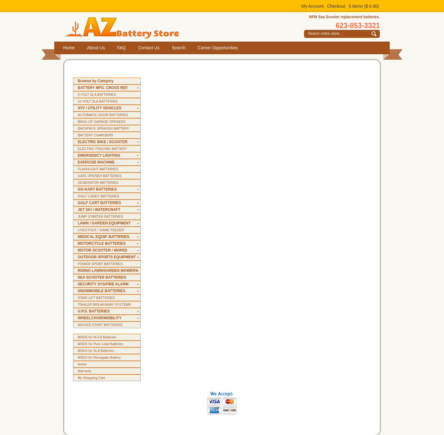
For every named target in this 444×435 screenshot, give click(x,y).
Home (69, 47)
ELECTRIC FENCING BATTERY (102, 149)
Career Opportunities (218, 47)
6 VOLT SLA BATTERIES (97, 94)
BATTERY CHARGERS (95, 135)
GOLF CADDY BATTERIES (98, 196)
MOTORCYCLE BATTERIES (102, 243)
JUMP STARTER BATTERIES (100, 216)
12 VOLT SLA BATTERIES (98, 101)
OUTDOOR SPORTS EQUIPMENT (107, 257)
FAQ (121, 47)
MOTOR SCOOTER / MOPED (102, 250)
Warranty (84, 371)
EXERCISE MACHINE (96, 162)
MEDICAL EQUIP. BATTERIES (103, 237)
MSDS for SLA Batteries (96, 350)
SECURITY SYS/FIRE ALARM (103, 284)
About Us (96, 47)
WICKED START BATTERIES (100, 325)
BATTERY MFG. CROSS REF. (103, 88)
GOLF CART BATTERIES (99, 203)
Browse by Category (95, 81)
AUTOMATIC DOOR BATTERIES (103, 115)
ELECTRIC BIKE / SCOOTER (102, 142)
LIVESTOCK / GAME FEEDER (101, 230)
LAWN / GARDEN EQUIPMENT (104, 223)
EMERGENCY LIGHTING (99, 155)
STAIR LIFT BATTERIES (96, 298)
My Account (312, 6)
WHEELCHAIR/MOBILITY (99, 318)
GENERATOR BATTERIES (98, 182)
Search (178, 47)
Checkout (336, 6)
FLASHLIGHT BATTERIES (98, 169)
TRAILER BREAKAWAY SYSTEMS (104, 304)
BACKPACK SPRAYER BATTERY (103, 128)
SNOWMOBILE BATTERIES (101, 291)
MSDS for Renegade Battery (99, 357)
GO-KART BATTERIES (97, 189)
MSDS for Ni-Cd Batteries (97, 337)
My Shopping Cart (91, 378)
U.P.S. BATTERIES (94, 311)
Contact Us (148, 47)
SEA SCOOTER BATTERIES (102, 277)
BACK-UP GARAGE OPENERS (102, 121)
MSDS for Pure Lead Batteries (100, 344)
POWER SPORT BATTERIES (100, 264)
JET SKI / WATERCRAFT (99, 209)
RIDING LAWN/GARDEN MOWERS (108, 270)
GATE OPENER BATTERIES (99, 176)
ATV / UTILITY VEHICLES (99, 108)
